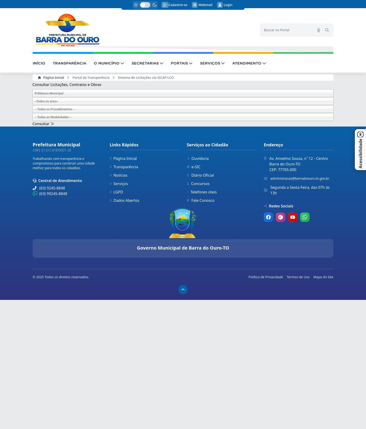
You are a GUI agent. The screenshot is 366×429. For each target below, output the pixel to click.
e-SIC (194, 166)
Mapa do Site (323, 277)
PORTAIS (182, 63)
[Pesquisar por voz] (318, 30)
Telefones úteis (202, 192)
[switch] (145, 5)
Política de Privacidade (266, 277)
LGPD (116, 192)
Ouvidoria (198, 158)
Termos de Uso (298, 277)
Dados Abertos (124, 200)
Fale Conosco (201, 200)
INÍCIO (39, 63)
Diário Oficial (200, 175)
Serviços (119, 183)
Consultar (43, 123)
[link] (143, 30)
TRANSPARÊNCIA (69, 63)
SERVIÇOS (212, 63)
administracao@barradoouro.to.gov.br (299, 178)
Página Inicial (51, 77)
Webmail (202, 5)
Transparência (124, 166)
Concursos (198, 183)
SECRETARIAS (147, 63)
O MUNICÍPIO (109, 63)
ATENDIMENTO (249, 63)
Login (224, 5)
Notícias (118, 175)
